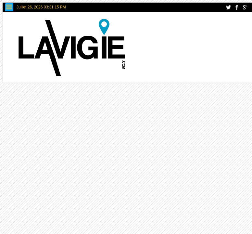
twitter (228, 7)
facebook (237, 7)
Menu (9, 7)
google (245, 7)
